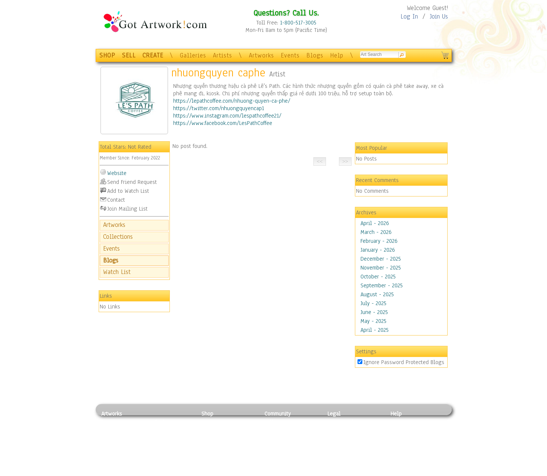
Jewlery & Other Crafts (171, 472)
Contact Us (403, 422)
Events (290, 55)
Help (336, 55)
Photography (116, 430)
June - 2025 (374, 312)
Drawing (111, 438)
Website (116, 173)
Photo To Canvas (220, 422)
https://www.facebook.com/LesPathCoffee (222, 123)
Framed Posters (219, 430)
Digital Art (113, 447)
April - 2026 (374, 223)
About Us (401, 438)
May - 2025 (373, 321)
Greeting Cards (219, 447)
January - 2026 (377, 250)
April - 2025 (374, 330)
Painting (111, 422)
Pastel (156, 430)
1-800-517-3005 (298, 22)
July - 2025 (373, 303)
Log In (409, 16)
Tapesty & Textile (170, 455)
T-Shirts (210, 455)
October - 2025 (378, 276)
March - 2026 (376, 232)
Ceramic (158, 447)
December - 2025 (380, 258)
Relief (156, 422)
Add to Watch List (128, 191)
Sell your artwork (285, 455)
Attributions (339, 439)
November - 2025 (380, 267)
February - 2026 (379, 241)
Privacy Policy (344, 422)
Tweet (398, 472)
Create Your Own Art (225, 472)
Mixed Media (116, 455)
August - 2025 (377, 294)
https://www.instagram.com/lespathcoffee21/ (227, 115)
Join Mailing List (127, 208)
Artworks (261, 55)
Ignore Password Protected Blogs (403, 362)
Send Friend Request (132, 182)
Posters (210, 438)
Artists (222, 55)
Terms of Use (342, 430)
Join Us (439, 16)
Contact (116, 200)
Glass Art (160, 463)
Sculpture (112, 463)
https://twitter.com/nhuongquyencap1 (218, 108)
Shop (207, 413)
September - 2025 (381, 285)
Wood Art (160, 438)
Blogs (314, 55)
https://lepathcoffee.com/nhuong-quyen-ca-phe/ (231, 101)
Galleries (193, 55)
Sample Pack (406, 430)
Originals (212, 463)
